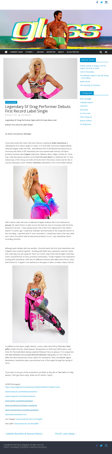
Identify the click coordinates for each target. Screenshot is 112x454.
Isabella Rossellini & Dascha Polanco (22, 433)
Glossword (84, 110)
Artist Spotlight (11, 102)
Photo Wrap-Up (86, 117)
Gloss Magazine (26, 115)
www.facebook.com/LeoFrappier (29, 419)
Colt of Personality (87, 72)
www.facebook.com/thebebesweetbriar (21, 391)
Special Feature (86, 120)
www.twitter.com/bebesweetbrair (19, 401)
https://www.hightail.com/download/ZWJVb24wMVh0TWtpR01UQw (32, 387)
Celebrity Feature (86, 102)
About (61, 52)
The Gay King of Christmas (90, 85)
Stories (29, 52)
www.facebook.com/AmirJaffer (26, 423)
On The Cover (85, 113)
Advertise (51, 52)
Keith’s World (85, 81)
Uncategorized (85, 124)
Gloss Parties (73, 52)
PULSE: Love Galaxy (66, 433)
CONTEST (84, 106)
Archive (40, 52)
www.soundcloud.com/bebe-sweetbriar (21, 405)
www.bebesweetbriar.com (16, 414)
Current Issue (16, 52)
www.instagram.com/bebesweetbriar (20, 396)
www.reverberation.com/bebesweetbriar (22, 410)
